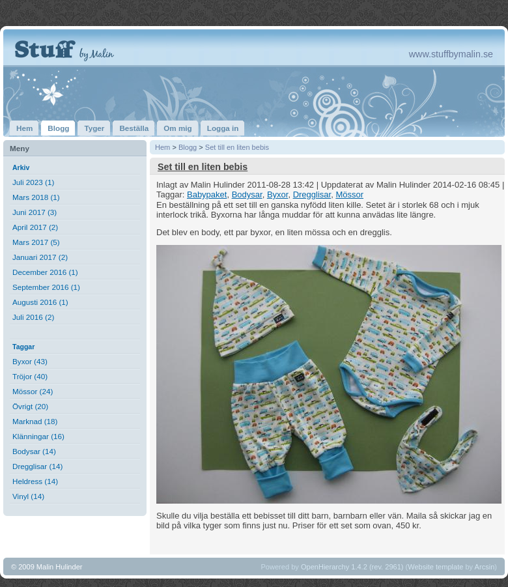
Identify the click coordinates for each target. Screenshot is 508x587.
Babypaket (207, 194)
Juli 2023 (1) (33, 182)
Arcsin (485, 567)
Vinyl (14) (28, 496)
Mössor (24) (32, 391)
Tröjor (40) (30, 376)
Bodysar (247, 194)
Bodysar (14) (34, 451)
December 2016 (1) (45, 272)
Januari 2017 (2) (40, 257)
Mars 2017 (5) (36, 242)
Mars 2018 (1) (36, 197)
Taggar (23, 347)
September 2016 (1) (46, 287)
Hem (162, 147)
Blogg (187, 147)
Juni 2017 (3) (34, 212)
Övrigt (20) (30, 406)
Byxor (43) (30, 361)
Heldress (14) (35, 481)
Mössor (349, 194)
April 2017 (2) (35, 227)
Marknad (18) (35, 421)
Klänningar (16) (38, 436)
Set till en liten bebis (237, 147)
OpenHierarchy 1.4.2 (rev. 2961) (352, 567)
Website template (435, 567)
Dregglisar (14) (37, 466)
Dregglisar (312, 194)
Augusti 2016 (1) (40, 302)
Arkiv (20, 167)
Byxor (278, 194)
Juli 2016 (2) (33, 317)
